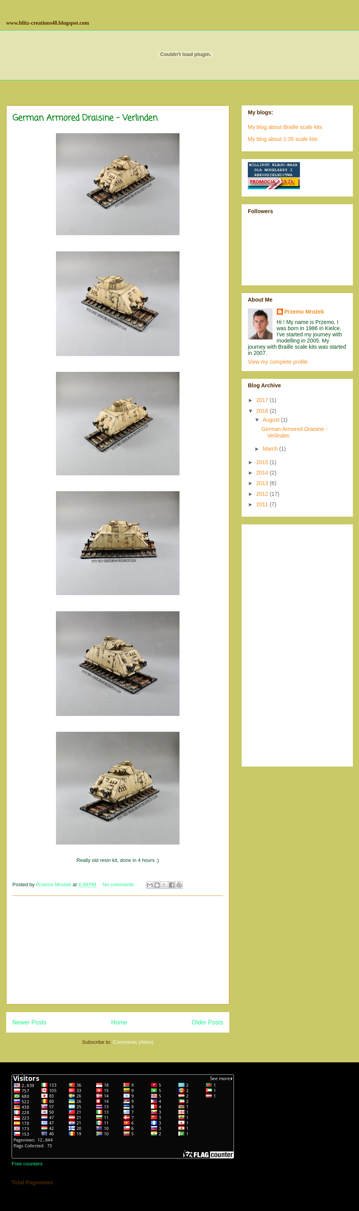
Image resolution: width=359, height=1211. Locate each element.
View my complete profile (278, 362)
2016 (263, 411)
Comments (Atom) (133, 1042)
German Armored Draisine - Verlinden (84, 118)
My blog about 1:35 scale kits (283, 139)
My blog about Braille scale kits (285, 127)
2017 (263, 400)
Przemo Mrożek (304, 312)
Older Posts (207, 1022)
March (270, 449)
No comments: (119, 884)
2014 (263, 473)
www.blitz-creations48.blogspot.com (47, 23)
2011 (263, 504)
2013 (263, 483)
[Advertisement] (118, 950)
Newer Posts (29, 1022)
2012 (263, 494)
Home (119, 1022)
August (271, 420)
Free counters (27, 1164)
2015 (263, 462)
